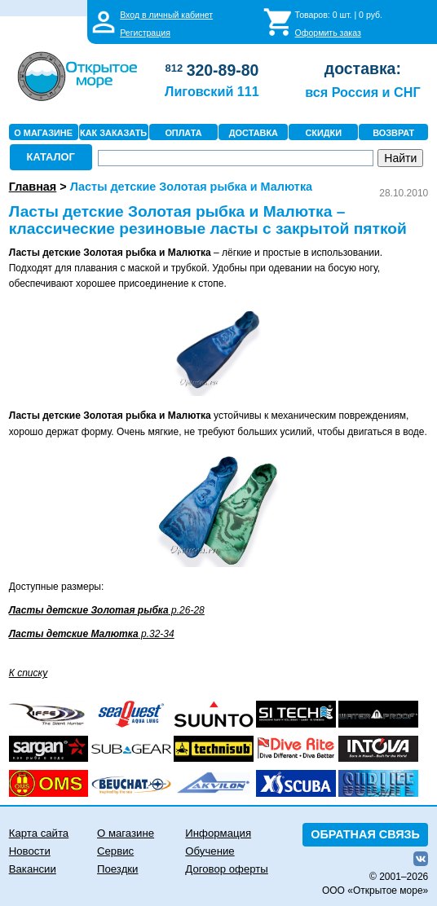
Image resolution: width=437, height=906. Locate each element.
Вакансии (32, 869)
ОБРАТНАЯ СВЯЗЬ (365, 834)
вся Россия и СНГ (362, 92)
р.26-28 (107, 610)
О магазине (125, 833)
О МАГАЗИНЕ (43, 133)
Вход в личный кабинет (166, 15)
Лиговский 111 (212, 91)
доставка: (362, 68)
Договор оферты (226, 869)
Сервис (115, 851)
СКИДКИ (323, 133)
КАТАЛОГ (51, 157)
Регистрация (145, 32)
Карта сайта (38, 833)
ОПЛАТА (183, 133)
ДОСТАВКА (253, 133)
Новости (30, 851)
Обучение (209, 851)
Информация (218, 833)
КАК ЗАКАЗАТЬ (113, 133)
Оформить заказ (328, 32)
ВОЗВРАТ (393, 133)
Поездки (117, 869)
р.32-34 (91, 634)
